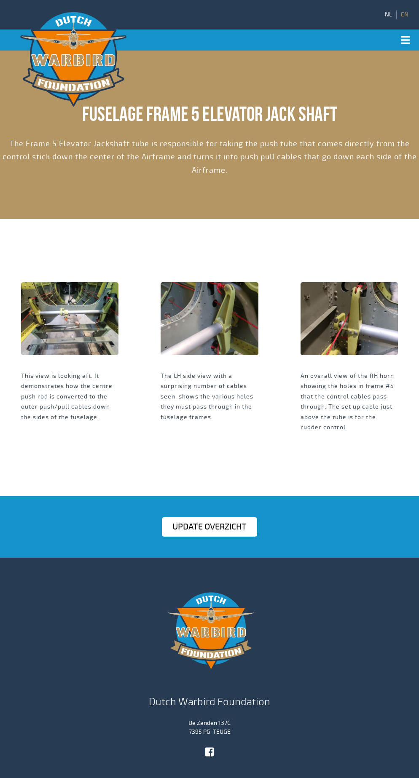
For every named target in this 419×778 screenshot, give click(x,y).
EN (404, 15)
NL (388, 15)
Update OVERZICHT (209, 526)
